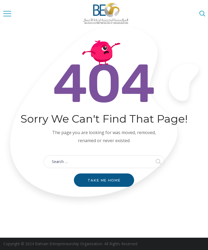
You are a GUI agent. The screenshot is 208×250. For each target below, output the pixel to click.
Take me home (104, 180)
